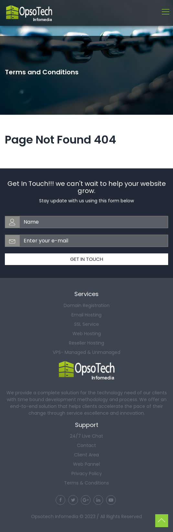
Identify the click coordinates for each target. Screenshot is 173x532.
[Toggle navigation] (165, 12)
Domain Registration (87, 305)
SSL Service (86, 324)
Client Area (86, 455)
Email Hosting (86, 315)
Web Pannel (86, 464)
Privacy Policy (86, 473)
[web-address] (93, 222)
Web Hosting (86, 333)
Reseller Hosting (86, 343)
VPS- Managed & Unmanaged (86, 352)
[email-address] (93, 241)
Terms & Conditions (86, 483)
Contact (86, 445)
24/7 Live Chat (86, 436)
